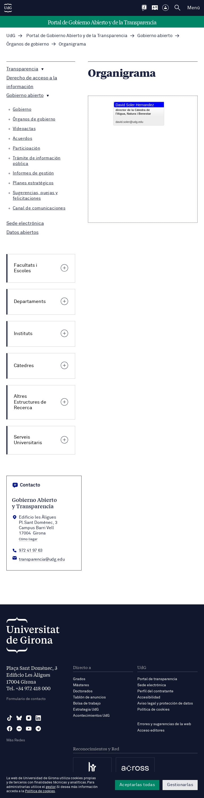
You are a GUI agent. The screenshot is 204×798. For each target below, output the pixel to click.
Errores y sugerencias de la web (164, 724)
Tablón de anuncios (89, 697)
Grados (79, 679)
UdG (10, 36)
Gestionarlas (180, 785)
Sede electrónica (151, 685)
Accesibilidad (148, 697)
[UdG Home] (8, 8)
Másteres (81, 685)
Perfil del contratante (155, 691)
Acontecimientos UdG (91, 715)
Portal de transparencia (157, 679)
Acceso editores (150, 730)
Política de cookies (153, 709)
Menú (193, 8)
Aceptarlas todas (137, 785)
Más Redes (15, 740)
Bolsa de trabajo (87, 703)
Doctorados (82, 691)
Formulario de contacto (26, 699)
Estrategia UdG (86, 709)
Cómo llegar (28, 539)
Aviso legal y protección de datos (165, 703)
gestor (51, 787)
